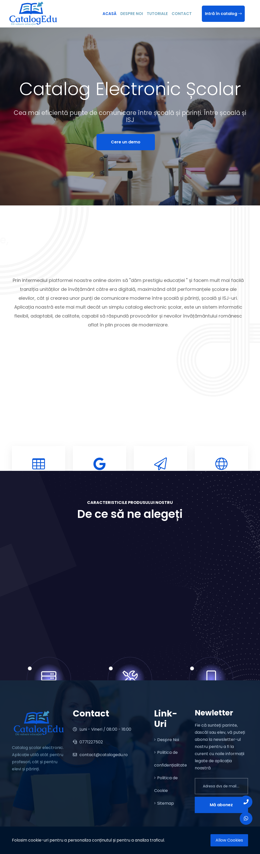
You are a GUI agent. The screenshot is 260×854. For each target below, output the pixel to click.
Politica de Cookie (166, 784)
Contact (182, 13)
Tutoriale (157, 13)
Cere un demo (125, 142)
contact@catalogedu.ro (100, 755)
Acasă (110, 13)
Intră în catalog (223, 14)
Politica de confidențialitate (170, 759)
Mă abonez (221, 805)
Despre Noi (131, 13)
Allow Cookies (229, 840)
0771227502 (88, 742)
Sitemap (164, 803)
